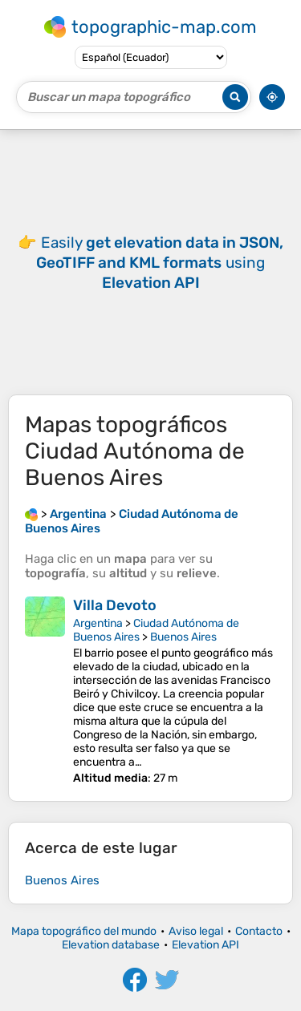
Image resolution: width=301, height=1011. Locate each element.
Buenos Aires (183, 637)
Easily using (159, 262)
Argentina (98, 623)
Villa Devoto (115, 605)
